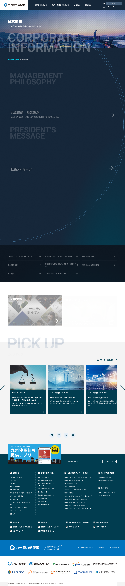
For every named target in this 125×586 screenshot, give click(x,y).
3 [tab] (74, 418)
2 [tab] (50, 418)
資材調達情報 (14, 498)
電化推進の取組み (43, 503)
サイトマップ (113, 546)
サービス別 (103, 460)
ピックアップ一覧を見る (105, 360)
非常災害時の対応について (46, 488)
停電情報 (16, 521)
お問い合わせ (101, 526)
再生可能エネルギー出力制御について (76, 501)
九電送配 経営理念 (16, 476)
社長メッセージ (14, 479)
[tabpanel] (27, 388)
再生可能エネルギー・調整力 (77, 472)
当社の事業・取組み (48, 472)
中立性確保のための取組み (46, 494)
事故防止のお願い (43, 491)
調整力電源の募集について (73, 485)
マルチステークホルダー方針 (18, 506)
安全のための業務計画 (16, 495)
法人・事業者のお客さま (60, 5)
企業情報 (77, 5)
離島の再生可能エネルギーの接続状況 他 (77, 498)
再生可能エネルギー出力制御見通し (75, 504)
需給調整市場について (71, 482)
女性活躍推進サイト (104, 494)
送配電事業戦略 (14, 489)
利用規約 (101, 546)
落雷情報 (44, 521)
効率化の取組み (43, 497)
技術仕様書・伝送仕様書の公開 (74, 479)
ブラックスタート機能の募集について (75, 489)
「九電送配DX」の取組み (106, 476)
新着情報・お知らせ (47, 530)
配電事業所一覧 (102, 521)
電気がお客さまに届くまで (45, 479)
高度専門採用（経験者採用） (107, 491)
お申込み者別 (77, 460)
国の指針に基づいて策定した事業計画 (21, 492)
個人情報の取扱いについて (85, 546)
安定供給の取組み (43, 476)
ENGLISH (110, 7)
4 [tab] (99, 418)
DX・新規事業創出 (107, 472)
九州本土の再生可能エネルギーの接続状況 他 (78, 495)
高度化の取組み (43, 500)
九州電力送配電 (13, 60)
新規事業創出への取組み (106, 479)
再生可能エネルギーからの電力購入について (78, 476)
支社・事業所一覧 (15, 485)
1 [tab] (26, 418)
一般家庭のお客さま (40, 5)
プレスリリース (18, 530)
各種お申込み (23, 526)
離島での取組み (69, 492)
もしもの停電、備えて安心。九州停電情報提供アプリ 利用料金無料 (34, 453)
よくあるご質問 (73, 526)
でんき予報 (78, 521)
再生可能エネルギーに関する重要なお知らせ (78, 507)
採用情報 (88, 5)
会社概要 (12, 482)
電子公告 (12, 513)
